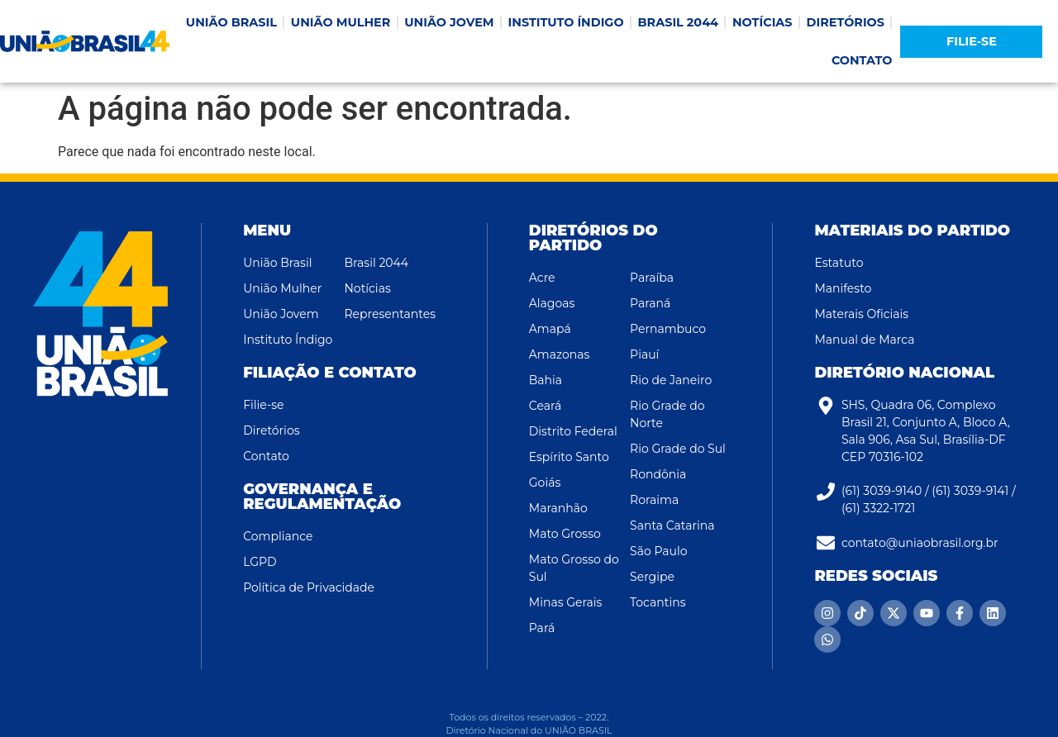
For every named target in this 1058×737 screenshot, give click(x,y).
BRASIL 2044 (678, 22)
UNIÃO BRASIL (231, 22)
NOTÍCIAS (762, 22)
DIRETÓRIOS (845, 22)
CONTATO (862, 60)
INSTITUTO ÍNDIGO (566, 22)
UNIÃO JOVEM (448, 22)
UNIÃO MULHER (340, 22)
